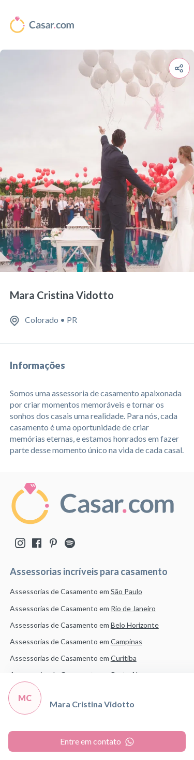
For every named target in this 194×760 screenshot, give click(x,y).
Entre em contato (97, 741)
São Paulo (126, 591)
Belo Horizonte (135, 625)
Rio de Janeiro (133, 608)
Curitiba (124, 658)
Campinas (126, 641)
